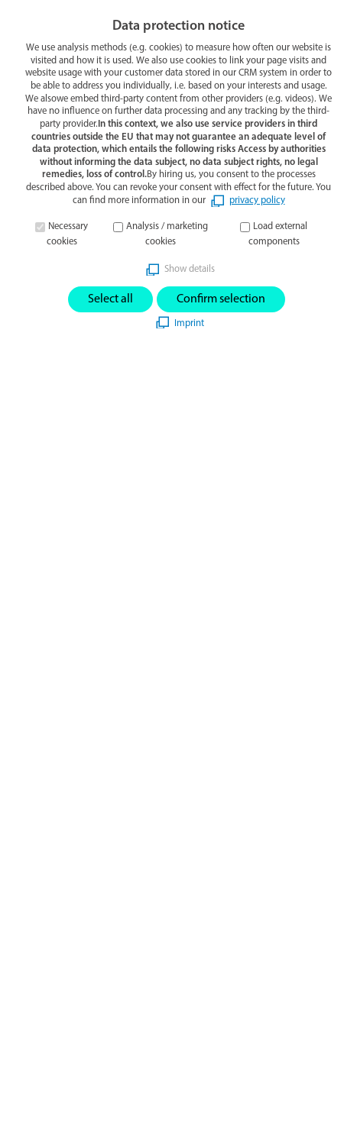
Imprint (31, 899)
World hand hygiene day (75, 829)
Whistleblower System (68, 1016)
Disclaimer (39, 970)
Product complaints (62, 993)
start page (149, 185)
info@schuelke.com (62, 578)
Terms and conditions (66, 946)
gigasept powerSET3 (64, 802)
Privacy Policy (47, 923)
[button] (338, 30)
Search (42, 1122)
